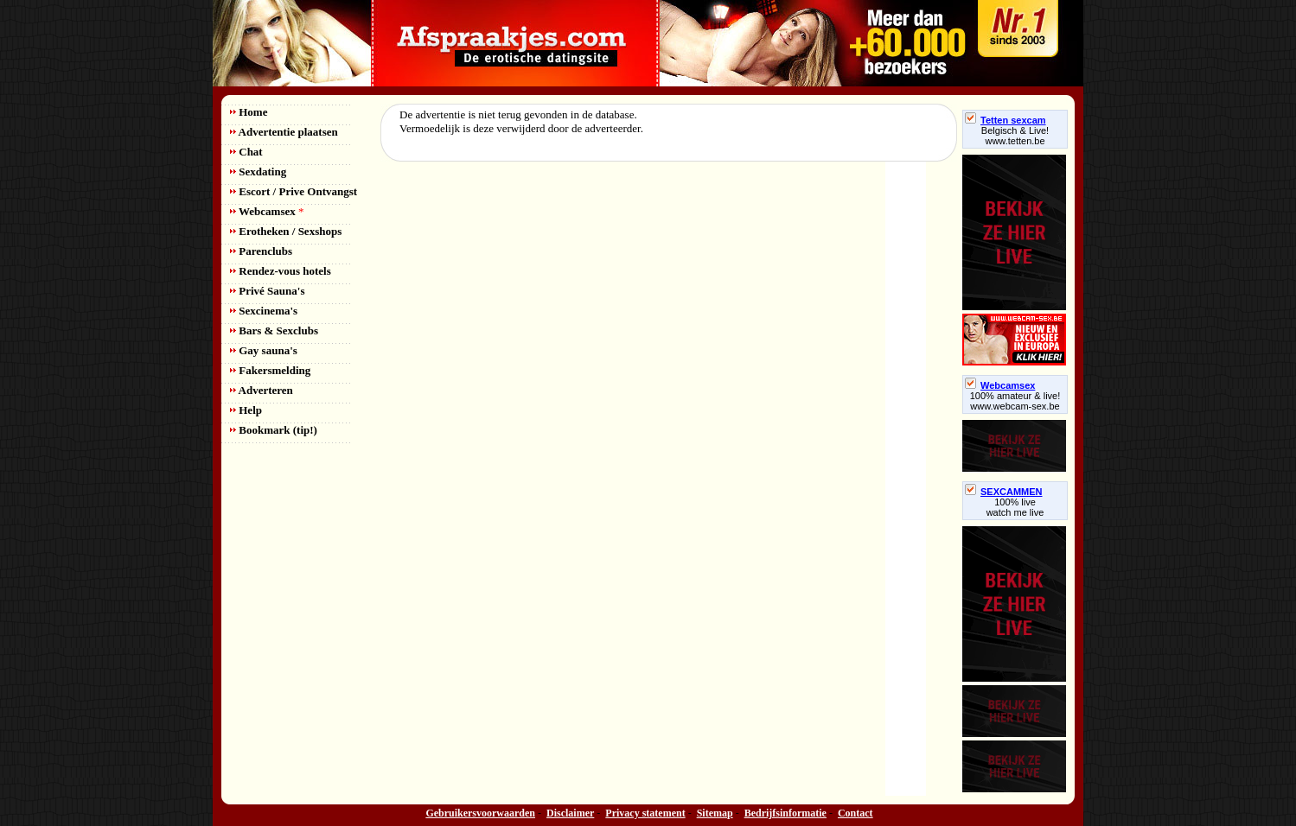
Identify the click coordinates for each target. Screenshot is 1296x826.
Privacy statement (645, 813)
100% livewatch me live (1015, 507)
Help (246, 409)
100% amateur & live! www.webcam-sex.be (1015, 401)
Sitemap (715, 813)
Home (248, 111)
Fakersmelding (270, 370)
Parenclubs (261, 251)
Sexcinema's (263, 310)
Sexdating (258, 171)
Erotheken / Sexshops (286, 231)
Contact (855, 813)
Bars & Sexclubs (274, 330)
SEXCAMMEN (1004, 491)
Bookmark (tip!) (273, 429)
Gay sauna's (263, 350)
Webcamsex (266, 211)
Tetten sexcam (1005, 120)
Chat (246, 151)
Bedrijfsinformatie (785, 813)
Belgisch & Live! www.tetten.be (1015, 135)
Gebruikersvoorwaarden (480, 813)
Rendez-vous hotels (280, 270)
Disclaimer (570, 813)
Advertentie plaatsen (284, 131)
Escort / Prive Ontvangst (293, 191)
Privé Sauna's (267, 290)
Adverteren (261, 390)
